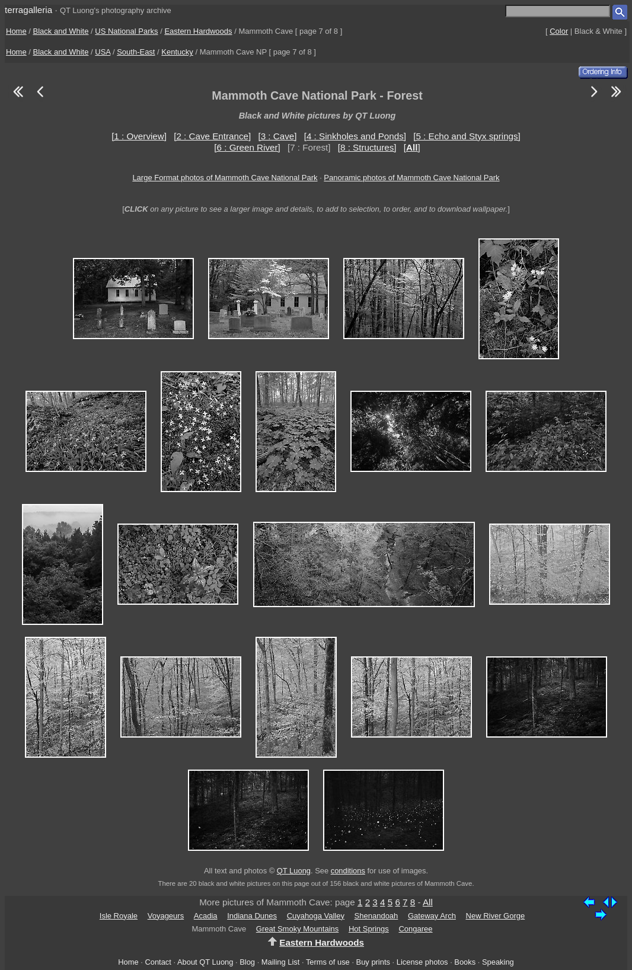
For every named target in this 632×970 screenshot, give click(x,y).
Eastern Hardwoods (198, 31)
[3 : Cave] (277, 136)
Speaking (498, 962)
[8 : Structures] (367, 147)
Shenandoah (376, 915)
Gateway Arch (432, 915)
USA (102, 51)
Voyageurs (166, 915)
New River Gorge (495, 915)
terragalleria (28, 10)
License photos (422, 962)
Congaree (415, 928)
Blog (247, 962)
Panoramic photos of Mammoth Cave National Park (411, 177)
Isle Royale (119, 915)
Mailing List (280, 962)
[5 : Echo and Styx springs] (467, 136)
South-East (136, 51)
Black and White (61, 31)
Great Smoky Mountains (297, 928)
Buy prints (373, 962)
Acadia (206, 915)
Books (464, 962)
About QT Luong (205, 962)
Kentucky (177, 51)
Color (559, 31)
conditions (348, 870)
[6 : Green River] (247, 147)
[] (412, 147)
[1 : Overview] (139, 136)
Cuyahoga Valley (315, 915)
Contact (158, 962)
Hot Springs (369, 928)
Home (16, 31)
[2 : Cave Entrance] (212, 136)
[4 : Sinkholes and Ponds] (355, 136)
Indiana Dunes (252, 915)
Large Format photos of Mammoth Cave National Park (224, 177)
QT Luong (294, 870)
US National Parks (126, 31)
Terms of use (328, 962)
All (428, 902)
